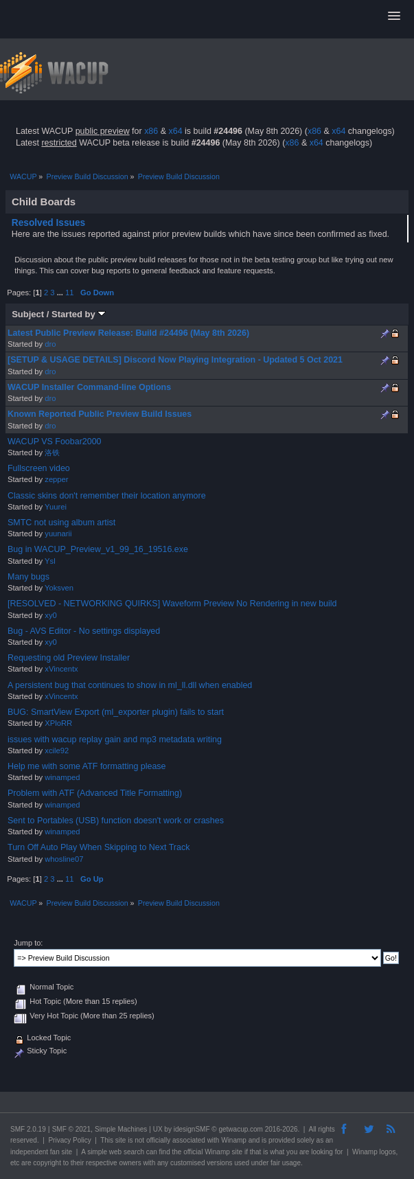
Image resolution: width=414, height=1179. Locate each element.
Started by (78, 314)
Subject (28, 314)
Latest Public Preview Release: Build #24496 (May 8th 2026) (128, 333)
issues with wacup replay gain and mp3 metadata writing (115, 739)
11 (69, 292)
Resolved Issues (49, 223)
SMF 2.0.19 (28, 1129)
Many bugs (28, 577)
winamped (62, 777)
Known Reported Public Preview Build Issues (100, 414)
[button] (394, 16)
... (61, 292)
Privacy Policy (69, 1140)
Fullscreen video (39, 468)
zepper (56, 479)
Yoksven (59, 588)
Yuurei (56, 507)
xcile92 (57, 750)
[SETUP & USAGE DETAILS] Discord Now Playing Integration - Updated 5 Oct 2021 (175, 360)
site (120, 1140)
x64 (175, 131)
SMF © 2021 (71, 1129)
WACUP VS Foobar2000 (55, 441)
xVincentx (61, 669)
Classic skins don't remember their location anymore (107, 496)
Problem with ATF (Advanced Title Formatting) (95, 793)
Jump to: (28, 943)
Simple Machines (121, 1129)
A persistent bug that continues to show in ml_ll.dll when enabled (130, 685)
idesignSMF (192, 1129)
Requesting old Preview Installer (69, 658)
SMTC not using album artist (61, 522)
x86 (151, 131)
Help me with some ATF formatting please (87, 766)
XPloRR (58, 723)
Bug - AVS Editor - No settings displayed (84, 631)
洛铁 (52, 452)
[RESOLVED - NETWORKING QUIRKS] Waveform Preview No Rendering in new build (172, 603)
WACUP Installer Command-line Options (89, 387)
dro (50, 344)
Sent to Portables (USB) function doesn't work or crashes (116, 820)
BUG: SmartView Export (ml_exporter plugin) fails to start (116, 712)
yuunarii (58, 533)
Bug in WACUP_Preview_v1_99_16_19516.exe (98, 549)
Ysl (50, 561)
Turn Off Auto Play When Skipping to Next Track (98, 847)
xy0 (50, 615)
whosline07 (64, 859)
